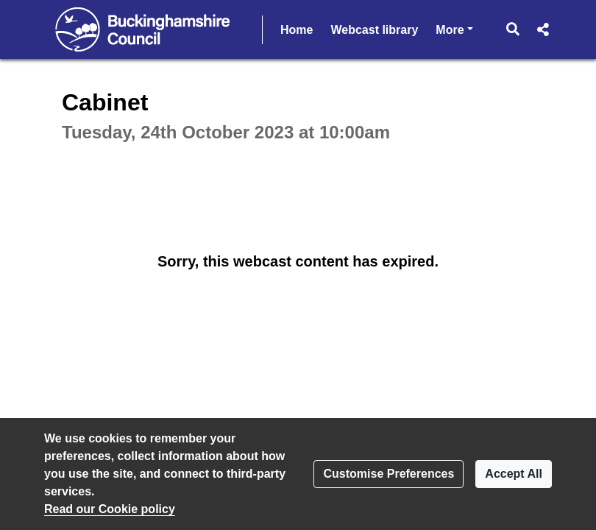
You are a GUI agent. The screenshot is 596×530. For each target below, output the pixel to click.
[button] (513, 29)
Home (296, 30)
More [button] (454, 28)
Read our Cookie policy (109, 509)
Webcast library (374, 30)
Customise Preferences (388, 473)
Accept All (513, 473)
